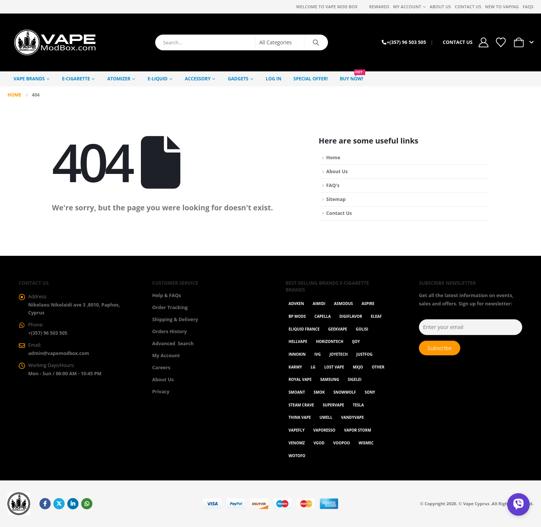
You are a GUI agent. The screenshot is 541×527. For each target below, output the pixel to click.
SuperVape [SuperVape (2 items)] (333, 405)
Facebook (45, 503)
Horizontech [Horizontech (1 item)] (329, 341)
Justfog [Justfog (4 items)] (365, 354)
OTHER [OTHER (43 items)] (378, 367)
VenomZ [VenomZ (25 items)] (297, 442)
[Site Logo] (54, 42)
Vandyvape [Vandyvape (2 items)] (352, 417)
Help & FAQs (166, 295)
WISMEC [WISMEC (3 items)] (366, 442)
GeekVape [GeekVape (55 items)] (337, 329)
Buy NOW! (352, 76)
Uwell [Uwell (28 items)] (326, 417)
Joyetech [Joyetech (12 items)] (338, 354)
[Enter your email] (470, 327)
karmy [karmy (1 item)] (295, 367)
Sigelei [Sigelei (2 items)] (354, 379)
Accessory (197, 79)
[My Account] (484, 42)
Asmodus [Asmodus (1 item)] (343, 303)
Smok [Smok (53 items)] (319, 392)
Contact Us (468, 6)
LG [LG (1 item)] (313, 367)
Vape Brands (29, 79)
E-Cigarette (76, 79)
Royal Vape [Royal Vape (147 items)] (300, 379)
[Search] (316, 42)
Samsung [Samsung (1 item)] (329, 379)
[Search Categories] (279, 42)
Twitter (59, 503)
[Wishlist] (500, 42)
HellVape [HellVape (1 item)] (298, 341)
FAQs (528, 6)
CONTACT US (457, 42)
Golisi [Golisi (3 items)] (362, 329)
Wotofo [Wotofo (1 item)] (297, 455)
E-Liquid (158, 79)
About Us (440, 6)
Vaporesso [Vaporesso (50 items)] (324, 430)
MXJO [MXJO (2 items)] (358, 367)
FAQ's (332, 185)
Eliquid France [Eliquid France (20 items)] (304, 329)
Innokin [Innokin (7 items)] (297, 354)
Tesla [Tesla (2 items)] (358, 405)
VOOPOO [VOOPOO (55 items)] (341, 442)
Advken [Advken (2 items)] (296, 303)
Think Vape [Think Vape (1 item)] (300, 417)
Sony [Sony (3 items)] (370, 392)
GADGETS (238, 79)
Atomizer (118, 79)
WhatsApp (86, 503)
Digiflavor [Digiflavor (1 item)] (351, 316)
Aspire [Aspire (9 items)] (367, 303)
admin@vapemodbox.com (58, 353)
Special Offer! (310, 79)
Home (333, 157)
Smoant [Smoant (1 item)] (297, 392)
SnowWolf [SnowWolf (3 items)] (345, 392)
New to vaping (502, 6)
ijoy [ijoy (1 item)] (356, 341)
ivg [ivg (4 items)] (317, 354)
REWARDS (379, 6)
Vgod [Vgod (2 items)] (319, 442)
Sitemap (336, 199)
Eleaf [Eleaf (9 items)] (376, 316)
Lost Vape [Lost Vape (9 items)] (334, 367)
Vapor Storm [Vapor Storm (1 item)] (357, 430)
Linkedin (73, 503)
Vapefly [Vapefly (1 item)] (297, 430)
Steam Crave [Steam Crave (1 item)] (301, 405)
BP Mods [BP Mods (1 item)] (297, 316)
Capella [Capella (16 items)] (322, 316)
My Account (407, 6)
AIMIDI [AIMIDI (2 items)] (319, 303)
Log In (273, 79)
